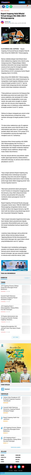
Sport (2, 461)
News (2, 459)
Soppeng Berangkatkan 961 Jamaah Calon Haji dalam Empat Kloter (10, 328)
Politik (17, 459)
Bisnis (2, 455)
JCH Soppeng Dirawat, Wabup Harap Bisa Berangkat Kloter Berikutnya (9, 287)
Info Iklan (20, 470)
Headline (18, 455)
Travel (17, 461)
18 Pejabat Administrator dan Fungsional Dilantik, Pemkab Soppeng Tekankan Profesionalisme (9, 318)
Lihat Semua (15, 337)
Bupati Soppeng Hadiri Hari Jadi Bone (11, 418)
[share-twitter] (7, 6)
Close (2, 472)
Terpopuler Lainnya (15, 447)
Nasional (7, 389)
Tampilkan (27, 278)
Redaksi (15, 470)
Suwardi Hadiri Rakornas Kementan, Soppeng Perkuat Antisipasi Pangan (9, 297)
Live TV (21, 2)
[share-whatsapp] (11, 6)
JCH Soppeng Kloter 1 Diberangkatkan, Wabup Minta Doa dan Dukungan (10, 307)
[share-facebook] (3, 6)
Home (2, 10)
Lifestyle (3, 457)
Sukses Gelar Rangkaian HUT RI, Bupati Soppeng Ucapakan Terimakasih (12, 399)
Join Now (11, 470)
